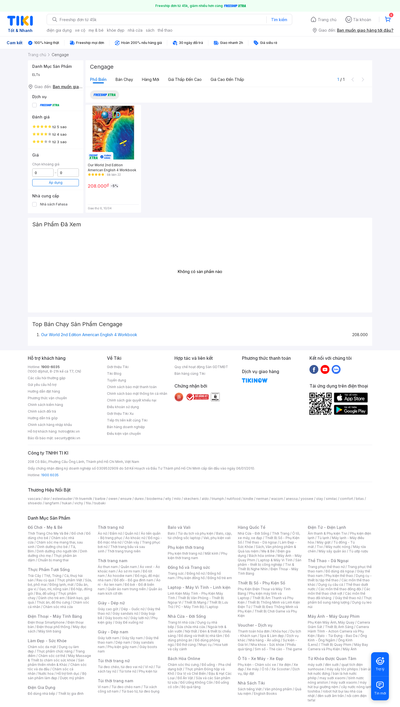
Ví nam (103, 687)
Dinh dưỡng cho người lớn (57, 551)
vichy (78, 503)
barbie (100, 499)
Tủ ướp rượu (358, 551)
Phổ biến (98, 79)
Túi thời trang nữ (114, 660)
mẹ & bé (96, 30)
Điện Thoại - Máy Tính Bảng (55, 616)
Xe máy (253, 669)
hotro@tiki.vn (69, 431)
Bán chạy (124, 79)
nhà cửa (135, 30)
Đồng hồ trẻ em (220, 578)
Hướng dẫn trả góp (43, 418)
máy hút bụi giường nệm (337, 684)
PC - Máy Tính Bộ (190, 607)
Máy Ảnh (350, 649)
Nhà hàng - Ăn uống (264, 640)
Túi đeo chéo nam (126, 687)
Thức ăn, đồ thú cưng (53, 602)
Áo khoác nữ (135, 538)
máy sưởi (315, 665)
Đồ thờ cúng (186, 644)
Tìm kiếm (279, 19)
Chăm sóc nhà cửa (58, 607)
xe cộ (80, 30)
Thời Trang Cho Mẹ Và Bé (48, 533)
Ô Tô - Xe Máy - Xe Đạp (260, 658)
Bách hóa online (262, 556)
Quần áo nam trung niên (127, 589)
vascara (34, 499)
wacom (277, 499)
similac (331, 499)
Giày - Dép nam (113, 631)
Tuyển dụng (116, 380)
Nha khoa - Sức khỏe (267, 644)
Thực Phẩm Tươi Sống (49, 569)
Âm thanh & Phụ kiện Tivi (327, 533)
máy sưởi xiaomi (344, 682)
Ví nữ (149, 667)
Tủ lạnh (323, 538)
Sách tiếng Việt (250, 689)
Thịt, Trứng (52, 576)
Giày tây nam (132, 638)
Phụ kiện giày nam (122, 647)
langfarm (52, 503)
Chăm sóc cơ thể (51, 656)
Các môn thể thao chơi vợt (339, 591)
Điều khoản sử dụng (123, 407)
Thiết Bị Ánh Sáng (339, 627)
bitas (360, 499)
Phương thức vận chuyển (47, 398)
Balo (171, 533)
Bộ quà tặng (191, 687)
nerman (262, 499)
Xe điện (285, 665)
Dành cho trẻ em (51, 598)
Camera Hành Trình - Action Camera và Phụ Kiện (338, 631)
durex (139, 499)
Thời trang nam (112, 560)
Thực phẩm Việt (69, 580)
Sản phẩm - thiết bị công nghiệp (269, 562)
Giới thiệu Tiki (118, 367)
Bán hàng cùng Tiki (189, 373)
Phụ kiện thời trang (186, 547)
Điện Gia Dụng (41, 687)
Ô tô (265, 669)
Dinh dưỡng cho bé (52, 547)
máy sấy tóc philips (342, 669)
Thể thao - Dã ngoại (261, 542)
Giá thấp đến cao (185, 79)
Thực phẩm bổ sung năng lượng (340, 600)
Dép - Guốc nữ (132, 609)
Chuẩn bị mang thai (53, 560)
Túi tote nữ (127, 671)
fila (88, 503)
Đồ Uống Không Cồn (196, 682)
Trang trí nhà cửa (181, 622)
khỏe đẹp (115, 30)
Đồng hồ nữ (196, 573)
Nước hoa (46, 673)
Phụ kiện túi (148, 671)
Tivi (320, 547)
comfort (346, 499)
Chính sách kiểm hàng (45, 405)
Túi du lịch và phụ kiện (195, 533)
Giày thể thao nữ (348, 598)
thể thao (165, 30)
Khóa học (280, 631)
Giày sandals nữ (125, 613)
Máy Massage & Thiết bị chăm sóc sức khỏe (59, 658)
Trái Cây (34, 576)
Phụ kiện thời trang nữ (185, 553)
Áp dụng (55, 182)
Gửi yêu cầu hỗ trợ (42, 385)
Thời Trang (280, 533)
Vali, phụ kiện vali (217, 538)
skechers (191, 499)
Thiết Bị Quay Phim (336, 644)
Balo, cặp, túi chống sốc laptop (200, 535)
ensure (126, 499)
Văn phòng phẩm (278, 689)
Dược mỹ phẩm (72, 678)
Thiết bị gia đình (71, 693)
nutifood (234, 499)
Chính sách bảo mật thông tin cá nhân (137, 393)
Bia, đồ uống (45, 593)
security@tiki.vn (67, 438)
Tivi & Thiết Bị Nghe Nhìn (266, 566)
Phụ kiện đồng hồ (191, 578)
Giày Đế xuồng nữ (129, 622)
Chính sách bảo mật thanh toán (132, 387)
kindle (248, 499)
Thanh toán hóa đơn (254, 631)
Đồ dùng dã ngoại (340, 571)
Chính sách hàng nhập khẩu (50, 425)
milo (177, 499)
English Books (265, 693)
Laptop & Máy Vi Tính (275, 560)
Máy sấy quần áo (332, 551)
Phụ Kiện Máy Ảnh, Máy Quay (331, 622)
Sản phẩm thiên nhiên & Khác (56, 662)
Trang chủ (327, 19)
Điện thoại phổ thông (53, 627)
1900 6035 (50, 475)
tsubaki (100, 503)
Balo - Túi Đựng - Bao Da (338, 636)
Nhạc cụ (205, 644)
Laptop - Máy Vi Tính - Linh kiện (199, 587)
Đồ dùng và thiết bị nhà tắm (200, 636)
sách (150, 30)
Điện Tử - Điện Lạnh (327, 527)
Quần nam (129, 567)
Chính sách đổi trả (42, 411)
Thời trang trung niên (124, 551)
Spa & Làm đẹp (272, 636)
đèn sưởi (332, 665)
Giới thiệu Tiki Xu (120, 413)
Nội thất (191, 631)
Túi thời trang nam (115, 680)
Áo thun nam (108, 567)
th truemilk (83, 499)
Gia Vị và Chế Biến (191, 673)
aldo (205, 499)
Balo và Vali (179, 527)
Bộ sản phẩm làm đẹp (57, 675)
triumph (218, 499)
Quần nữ (131, 533)
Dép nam (123, 642)
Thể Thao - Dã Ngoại (328, 560)
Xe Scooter (280, 669)
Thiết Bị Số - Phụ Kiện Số (261, 583)
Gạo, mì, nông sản (53, 589)
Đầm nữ (116, 533)
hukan (67, 503)
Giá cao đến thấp (227, 79)
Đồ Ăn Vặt (185, 678)
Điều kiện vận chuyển (124, 433)
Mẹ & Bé (268, 551)
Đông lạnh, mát (61, 584)
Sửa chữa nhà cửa (191, 627)
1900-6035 (50, 367)
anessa (292, 499)
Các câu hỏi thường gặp (47, 378)
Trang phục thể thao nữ (326, 567)
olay (319, 499)
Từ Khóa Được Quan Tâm (332, 658)
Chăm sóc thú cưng (183, 665)
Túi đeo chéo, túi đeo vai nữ (120, 667)
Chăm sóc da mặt (42, 647)
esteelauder (62, 499)
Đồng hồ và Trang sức (189, 567)
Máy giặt (324, 542)
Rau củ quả (45, 580)
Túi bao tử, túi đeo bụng (140, 691)
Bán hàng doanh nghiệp (126, 427)
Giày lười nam (108, 638)
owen (113, 499)
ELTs (36, 75)
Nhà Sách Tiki (251, 683)
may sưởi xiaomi (332, 678)
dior (46, 499)
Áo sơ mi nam (129, 571)
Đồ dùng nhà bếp (41, 693)
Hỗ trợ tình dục (67, 673)
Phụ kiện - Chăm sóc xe (257, 665)
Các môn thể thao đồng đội (339, 589)
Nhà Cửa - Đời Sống (187, 616)
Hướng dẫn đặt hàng (44, 391)
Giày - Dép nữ (111, 603)
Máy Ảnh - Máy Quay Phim (333, 616)
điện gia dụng (59, 30)
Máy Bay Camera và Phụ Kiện (338, 646)
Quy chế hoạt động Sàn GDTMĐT (201, 367)
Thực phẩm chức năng (54, 651)
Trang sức (176, 573)
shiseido (35, 503)
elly (168, 499)
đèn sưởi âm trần (331, 696)
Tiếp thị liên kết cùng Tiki (127, 420)
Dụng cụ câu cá (330, 584)
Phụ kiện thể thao (339, 576)
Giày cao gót (108, 609)
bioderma (154, 499)
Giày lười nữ (139, 618)
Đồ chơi (77, 533)
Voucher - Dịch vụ (255, 625)
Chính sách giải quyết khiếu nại (131, 400)
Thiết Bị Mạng (195, 602)
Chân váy (131, 542)
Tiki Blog (114, 373)
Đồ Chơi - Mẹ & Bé (45, 527)
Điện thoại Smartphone (46, 622)
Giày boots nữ (116, 618)
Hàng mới (150, 79)
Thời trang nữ (111, 527)
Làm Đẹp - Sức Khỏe (47, 640)
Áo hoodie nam (120, 576)
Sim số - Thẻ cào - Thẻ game (278, 649)
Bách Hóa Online (184, 658)
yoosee (307, 499)
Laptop (212, 607)
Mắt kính (211, 553)
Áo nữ (102, 533)
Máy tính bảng (49, 631)
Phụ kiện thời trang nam (197, 555)
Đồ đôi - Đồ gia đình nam (133, 580)
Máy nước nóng (338, 547)
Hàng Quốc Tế (251, 527)
